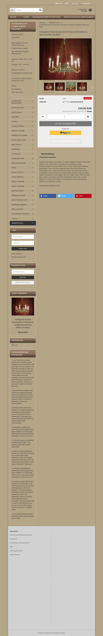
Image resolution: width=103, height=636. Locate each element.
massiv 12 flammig (18, 181)
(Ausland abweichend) (76, 102)
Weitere (13, 17)
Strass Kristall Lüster (18, 163)
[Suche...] (12, 10)
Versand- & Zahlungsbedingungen (21, 535)
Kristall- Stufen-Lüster (19, 140)
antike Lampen (16, 112)
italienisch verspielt (18, 131)
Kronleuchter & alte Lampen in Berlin (78, 17)
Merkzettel (85, 3)
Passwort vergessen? (19, 257)
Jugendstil (15, 117)
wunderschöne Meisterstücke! (16, 102)
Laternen (14, 218)
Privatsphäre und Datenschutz (19, 543)
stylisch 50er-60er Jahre (19, 200)
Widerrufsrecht (15, 554)
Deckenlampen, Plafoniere (20, 214)
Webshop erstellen (44, 633)
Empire (14, 167)
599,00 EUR (23, 332)
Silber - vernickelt (17, 209)
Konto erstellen (16, 254)
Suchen (59, 3)
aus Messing (16, 154)
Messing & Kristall (17, 191)
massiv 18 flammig (18, 186)
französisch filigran (18, 126)
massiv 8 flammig (17, 177)
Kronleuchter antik (18, 108)
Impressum (13, 539)
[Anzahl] (65, 116)
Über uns (14, 345)
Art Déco (14, 121)
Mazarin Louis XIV (17, 172)
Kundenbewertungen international (46, 17)
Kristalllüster (16, 149)
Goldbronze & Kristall (18, 195)
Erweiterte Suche (22, 283)
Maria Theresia (16, 144)
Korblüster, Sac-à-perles (19, 135)
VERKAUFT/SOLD (17, 223)
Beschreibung (47, 154)
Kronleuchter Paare (18, 158)
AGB (11, 547)
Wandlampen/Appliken (19, 204)
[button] (67, 3)
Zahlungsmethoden (16, 551)
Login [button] (75, 3)
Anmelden (23, 248)
